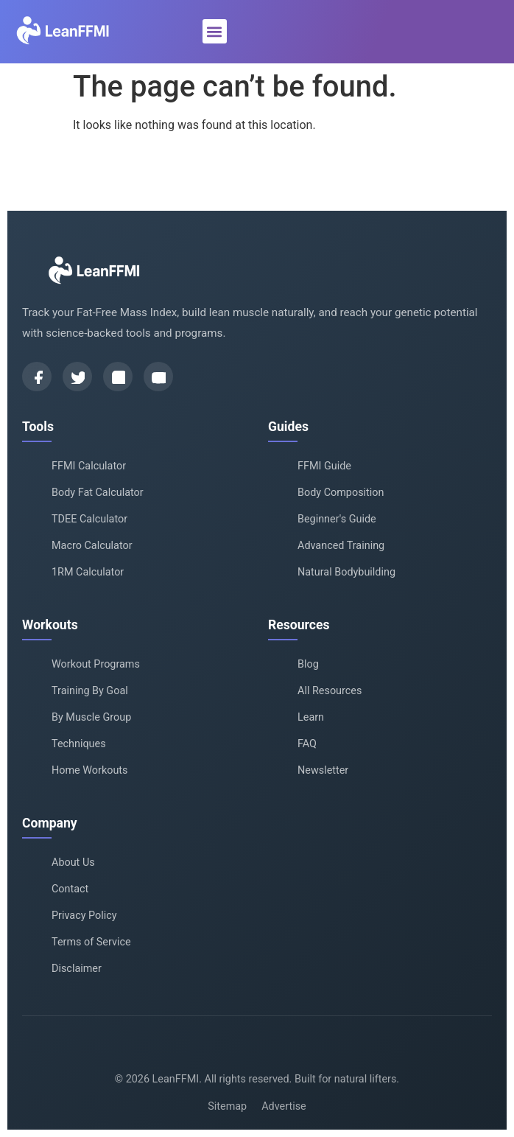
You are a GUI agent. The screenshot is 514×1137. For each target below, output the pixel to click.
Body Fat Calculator (98, 492)
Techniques (79, 744)
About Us (73, 862)
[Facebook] (37, 376)
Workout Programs (96, 664)
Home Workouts (90, 770)
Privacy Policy (84, 915)
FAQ (307, 744)
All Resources (330, 691)
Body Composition (341, 492)
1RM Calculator (88, 572)
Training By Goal (90, 691)
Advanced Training (341, 545)
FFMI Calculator (89, 466)
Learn (311, 717)
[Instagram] (118, 376)
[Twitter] (77, 376)
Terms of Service (91, 942)
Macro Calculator (92, 545)
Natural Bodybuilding (346, 572)
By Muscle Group (91, 717)
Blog (308, 664)
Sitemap (227, 1106)
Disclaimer (77, 968)
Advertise (283, 1106)
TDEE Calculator (89, 519)
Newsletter (323, 770)
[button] (215, 31)
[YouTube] (158, 376)
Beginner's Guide (337, 519)
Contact (70, 889)
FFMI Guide (324, 466)
